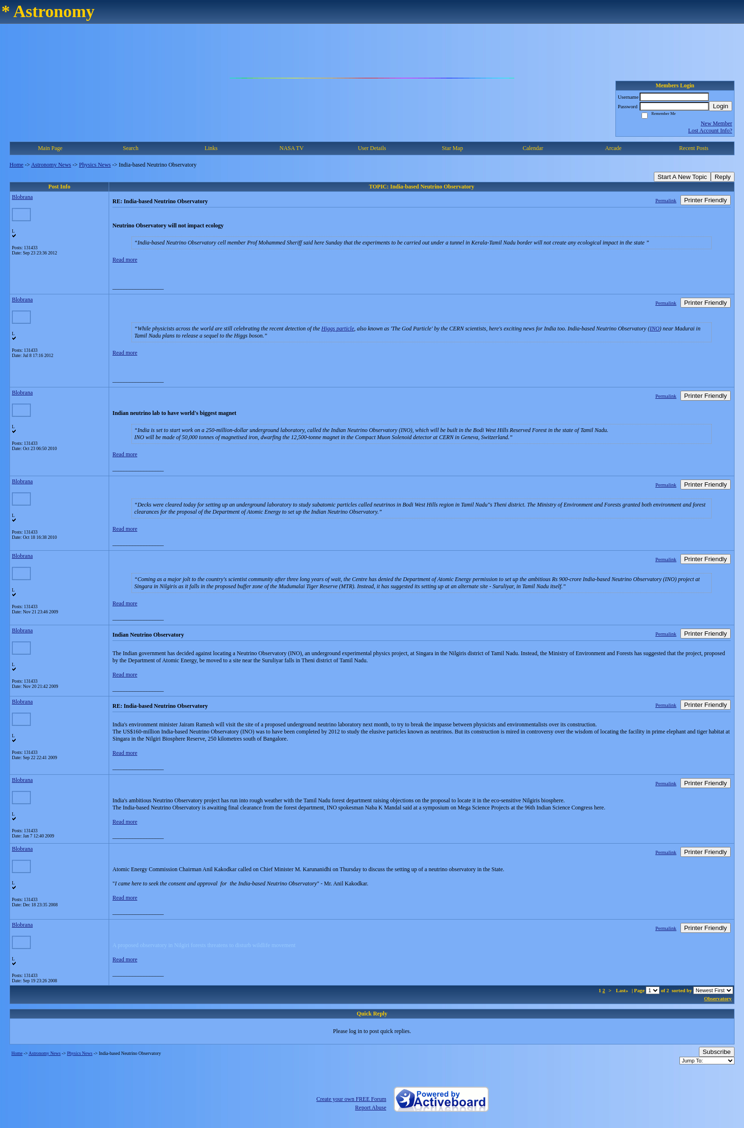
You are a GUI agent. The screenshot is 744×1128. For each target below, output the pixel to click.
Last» (623, 990)
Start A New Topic (682, 176)
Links (211, 148)
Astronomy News (51, 164)
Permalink (665, 200)
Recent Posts (693, 148)
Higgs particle (337, 328)
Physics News (95, 164)
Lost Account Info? (710, 130)
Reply (723, 176)
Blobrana (22, 197)
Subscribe (717, 1051)
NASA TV (291, 148)
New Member (716, 123)
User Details (372, 148)
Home (16, 164)
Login (720, 106)
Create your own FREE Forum (351, 1099)
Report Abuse (370, 1107)
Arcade (613, 148)
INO (655, 328)
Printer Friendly (705, 200)
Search (131, 148)
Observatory (718, 998)
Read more (124, 259)
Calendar (532, 148)
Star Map (452, 148)
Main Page (50, 148)
